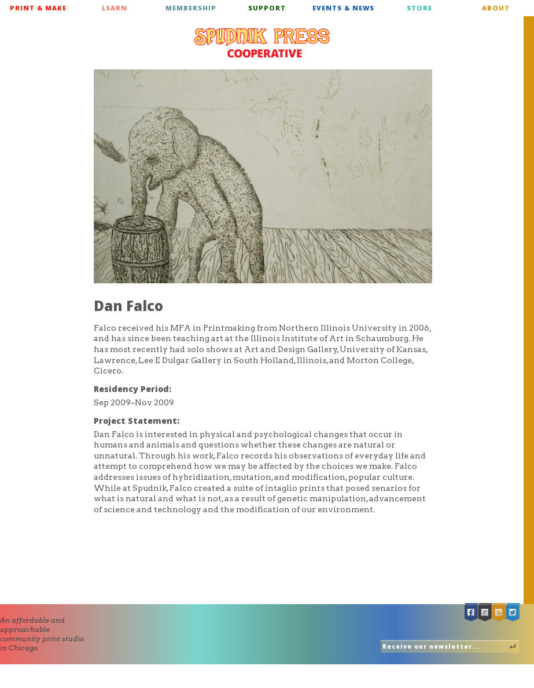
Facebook (471, 612)
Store (419, 7)
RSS (499, 612)
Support (267, 7)
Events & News (343, 7)
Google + (485, 612)
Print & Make (38, 7)
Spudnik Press (262, 43)
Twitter (513, 612)
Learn (114, 7)
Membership (190, 7)
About (496, 7)
